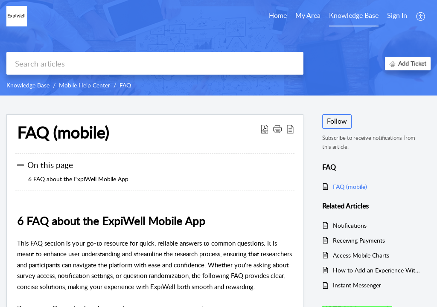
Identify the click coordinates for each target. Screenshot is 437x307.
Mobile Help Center (84, 85)
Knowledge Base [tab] (354, 15)
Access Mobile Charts (361, 255)
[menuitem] (397, 16)
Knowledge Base (28, 85)
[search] (154, 63)
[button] (421, 16)
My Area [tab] (307, 15)
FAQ (125, 85)
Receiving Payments (359, 240)
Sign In (397, 15)
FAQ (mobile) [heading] (63, 132)
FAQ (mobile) (350, 186)
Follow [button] (337, 121)
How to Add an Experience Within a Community (377, 270)
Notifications (350, 225)
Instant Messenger (357, 285)
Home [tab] (278, 15)
